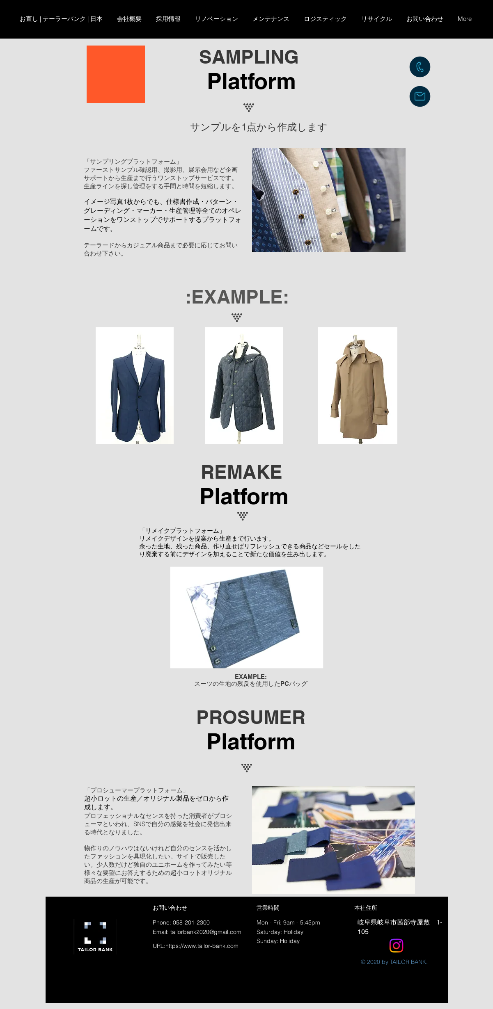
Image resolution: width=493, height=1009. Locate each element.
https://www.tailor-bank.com (201, 946)
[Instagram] (396, 945)
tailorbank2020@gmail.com (205, 932)
